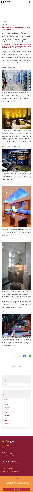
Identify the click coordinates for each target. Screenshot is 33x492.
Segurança (6, 423)
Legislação (6, 415)
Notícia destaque (7, 420)
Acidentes (6, 399)
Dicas (5, 410)
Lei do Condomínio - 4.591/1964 (8, 441)
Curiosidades (7, 407)
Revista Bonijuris (5, 447)
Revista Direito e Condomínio (7, 449)
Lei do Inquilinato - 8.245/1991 (8, 442)
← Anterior (13, 366)
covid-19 (6, 404)
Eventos (5, 412)
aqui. (21, 484)
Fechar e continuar (16, 489)
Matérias (5, 21)
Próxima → (20, 366)
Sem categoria (7, 426)
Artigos (5, 402)
